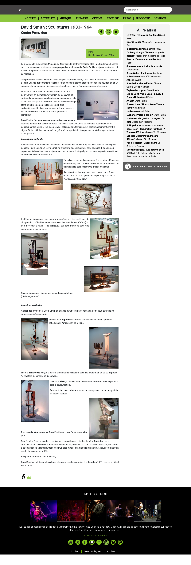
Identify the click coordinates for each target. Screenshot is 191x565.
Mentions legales (93, 562)
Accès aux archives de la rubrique (150, 177)
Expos (126, 28)
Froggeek (141, 28)
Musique (65, 28)
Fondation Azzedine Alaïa (144, 87)
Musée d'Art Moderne (145, 136)
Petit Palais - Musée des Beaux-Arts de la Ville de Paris (145, 163)
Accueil (32, 28)
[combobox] (148, 20)
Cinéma (96, 28)
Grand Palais (143, 101)
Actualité (48, 28)
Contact (75, 562)
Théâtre (81, 28)
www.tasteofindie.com (95, 546)
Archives (111, 562)
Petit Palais (144, 59)
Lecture (111, 28)
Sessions (158, 28)
